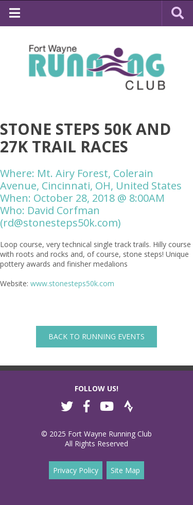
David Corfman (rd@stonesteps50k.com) (60, 216)
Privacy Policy (75, 470)
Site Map (125, 470)
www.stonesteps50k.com (72, 283)
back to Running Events (96, 336)
